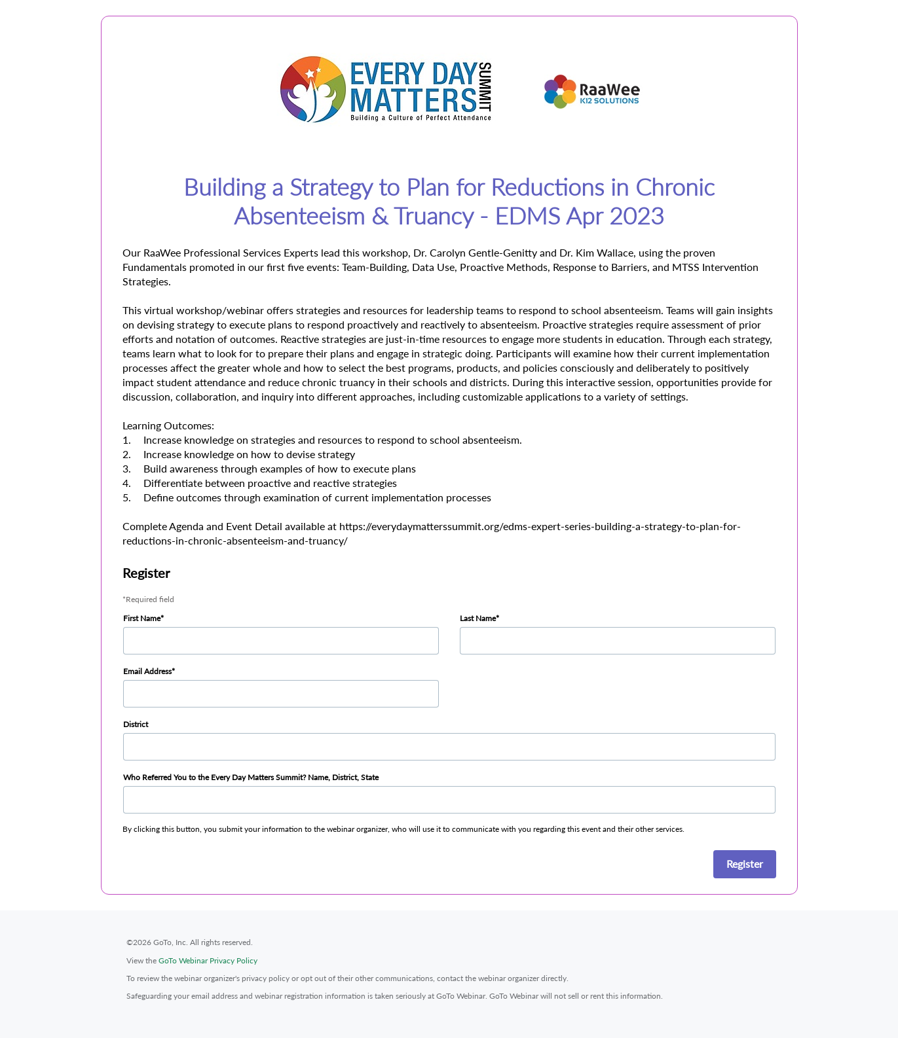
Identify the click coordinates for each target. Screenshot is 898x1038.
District (135, 724)
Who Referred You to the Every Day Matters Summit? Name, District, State (251, 777)
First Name (141, 618)
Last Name (478, 618)
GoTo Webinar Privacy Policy (208, 960)
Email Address (147, 671)
